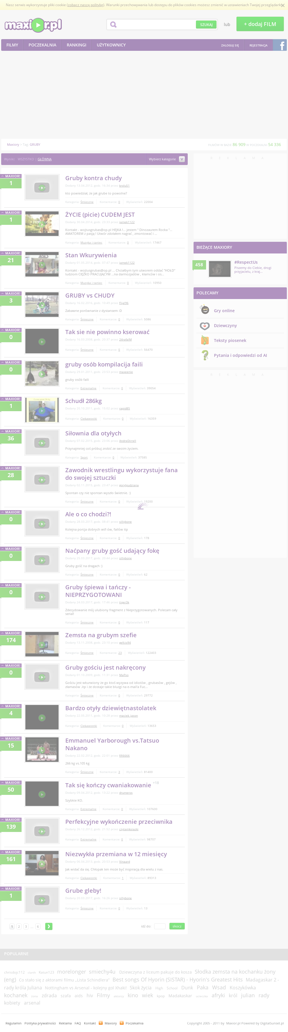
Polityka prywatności (40, 1023)
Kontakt (90, 1023)
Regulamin (14, 1023)
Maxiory (111, 1023)
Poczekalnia (134, 1023)
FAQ (78, 1023)
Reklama (65, 1023)
